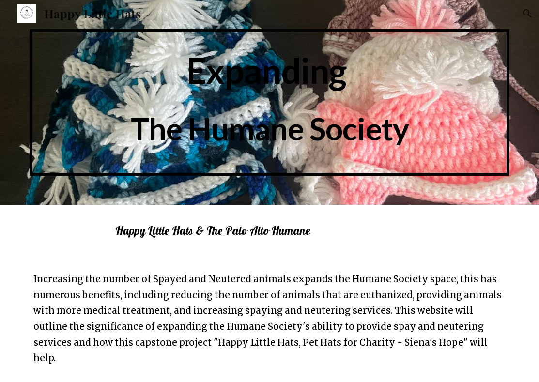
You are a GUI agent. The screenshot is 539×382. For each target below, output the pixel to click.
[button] (527, 13)
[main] (270, 102)
